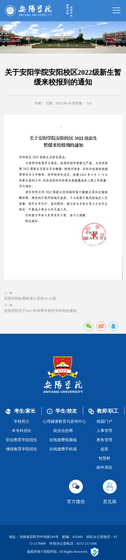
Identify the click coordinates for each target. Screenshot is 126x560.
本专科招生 (21, 431)
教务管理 (104, 440)
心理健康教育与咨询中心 (64, 421)
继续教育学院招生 (21, 449)
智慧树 (104, 458)
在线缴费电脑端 (63, 440)
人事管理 (104, 431)
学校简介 (21, 421)
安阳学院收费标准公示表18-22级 (30, 298)
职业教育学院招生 (21, 440)
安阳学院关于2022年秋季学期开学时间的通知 (40, 311)
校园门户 (104, 421)
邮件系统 (104, 467)
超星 (104, 449)
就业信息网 (63, 431)
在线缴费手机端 (63, 449)
